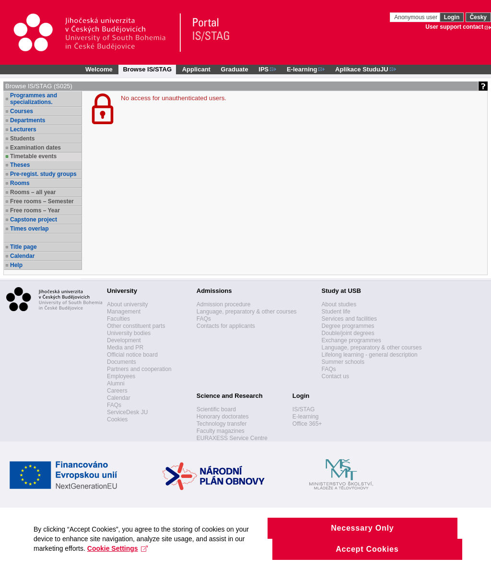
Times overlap (29, 228)
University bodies (129, 333)
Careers (117, 390)
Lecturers (23, 129)
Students (22, 138)
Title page (23, 247)
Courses (21, 111)
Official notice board (132, 354)
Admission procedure (224, 304)
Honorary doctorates (223, 416)
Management (123, 311)
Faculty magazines (221, 431)
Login (452, 17)
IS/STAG (303, 409)
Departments (27, 120)
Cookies (117, 419)
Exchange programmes (351, 340)
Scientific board (216, 409)
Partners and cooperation (139, 369)
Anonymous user (416, 17)
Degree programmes (348, 326)
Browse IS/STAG (147, 69)
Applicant (196, 69)
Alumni (116, 383)
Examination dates (35, 147)
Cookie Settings (117, 558)
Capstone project (33, 219)
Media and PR (125, 347)
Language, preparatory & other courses (247, 311)
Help (16, 265)
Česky (478, 17)
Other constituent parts (136, 326)
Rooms (20, 183)
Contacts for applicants (226, 326)
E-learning (305, 416)
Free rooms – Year (35, 210)
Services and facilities (349, 318)
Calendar (22, 256)
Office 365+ (307, 423)
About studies (339, 304)
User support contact (454, 26)
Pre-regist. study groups (43, 174)
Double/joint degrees (348, 333)
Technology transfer (222, 423)
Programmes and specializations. (33, 98)
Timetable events (33, 156)
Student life (336, 311)
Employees (121, 376)
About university (127, 304)
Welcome (99, 69)
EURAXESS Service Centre (232, 438)
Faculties (118, 318)
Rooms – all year (33, 192)
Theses (20, 165)
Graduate (234, 69)
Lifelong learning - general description (370, 354)
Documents (121, 362)
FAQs (114, 405)
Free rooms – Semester (42, 201)
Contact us (335, 376)
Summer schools (343, 362)
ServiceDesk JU (127, 412)
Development (124, 340)
